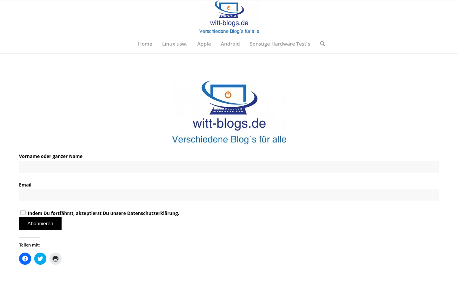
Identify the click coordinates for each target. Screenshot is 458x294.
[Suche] (320, 43)
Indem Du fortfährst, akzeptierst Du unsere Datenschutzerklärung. (100, 213)
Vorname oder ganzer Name (50, 156)
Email (25, 185)
